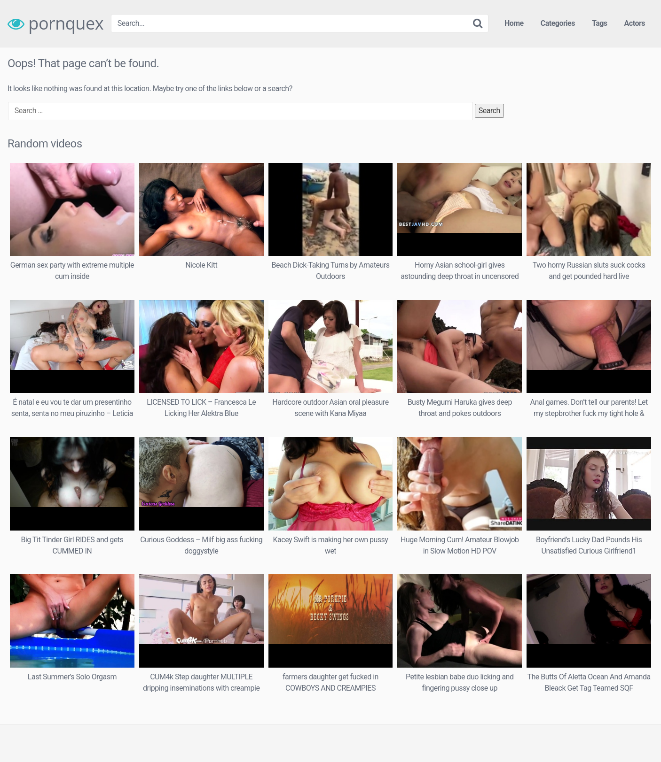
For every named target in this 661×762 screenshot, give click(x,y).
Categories (558, 23)
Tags (599, 23)
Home (514, 23)
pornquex (55, 23)
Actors (634, 23)
